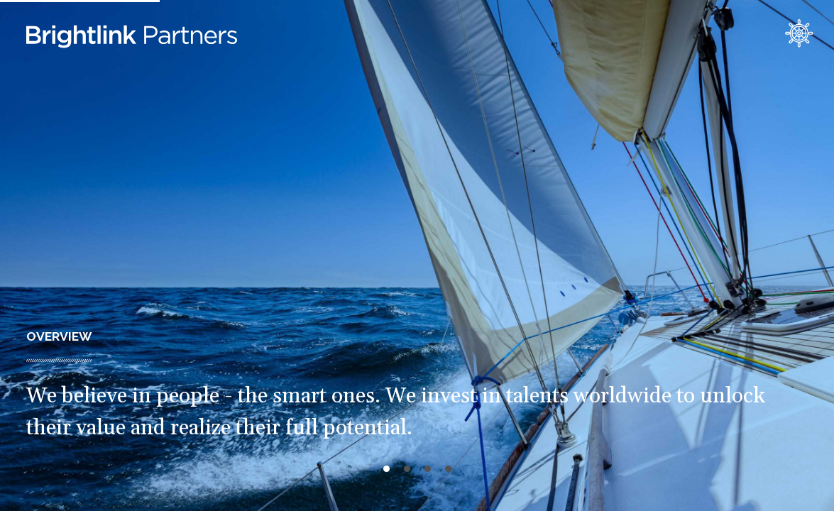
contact (799, 33)
